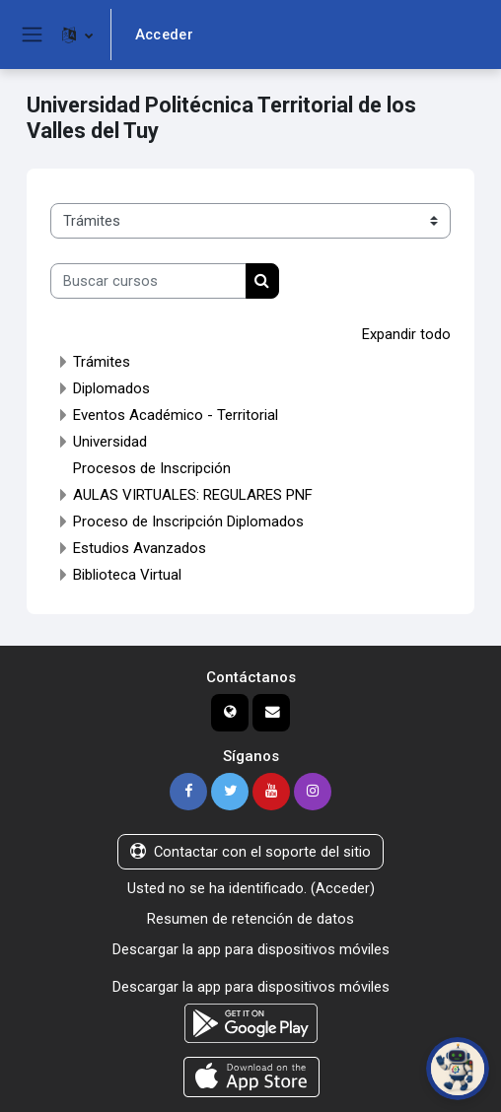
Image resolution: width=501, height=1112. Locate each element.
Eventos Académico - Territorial (175, 414)
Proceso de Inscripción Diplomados (188, 520)
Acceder (164, 34)
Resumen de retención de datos (250, 917)
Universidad (110, 441)
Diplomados (111, 387)
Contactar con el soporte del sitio (250, 851)
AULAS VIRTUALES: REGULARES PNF (193, 494)
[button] (77, 34)
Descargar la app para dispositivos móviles (251, 946)
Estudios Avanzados (139, 547)
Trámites (101, 361)
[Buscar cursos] (148, 281)
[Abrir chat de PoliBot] (457, 1068)
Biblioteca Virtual (127, 574)
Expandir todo (406, 334)
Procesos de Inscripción (152, 467)
